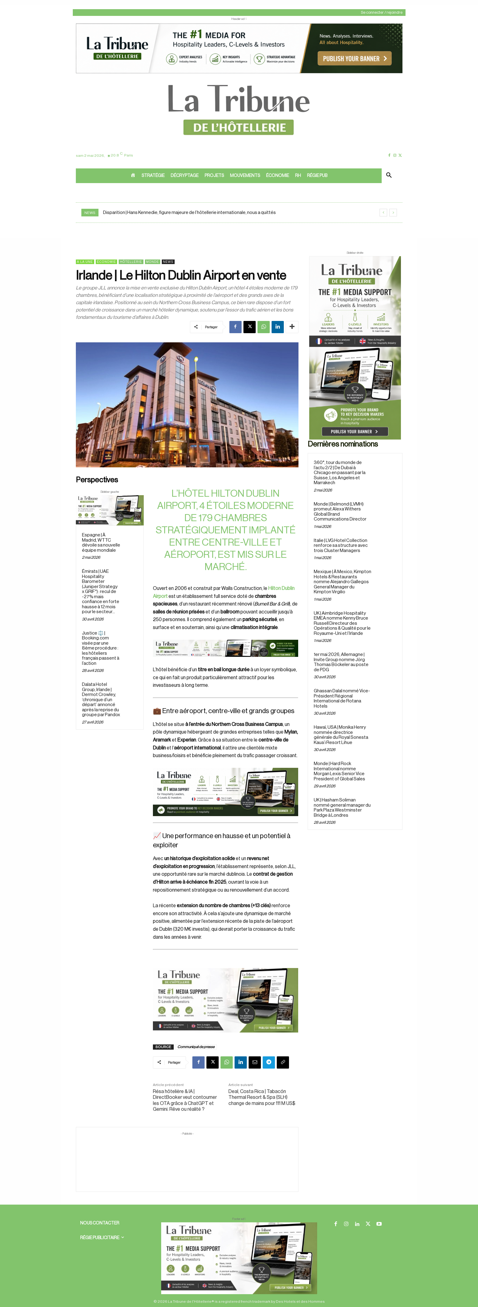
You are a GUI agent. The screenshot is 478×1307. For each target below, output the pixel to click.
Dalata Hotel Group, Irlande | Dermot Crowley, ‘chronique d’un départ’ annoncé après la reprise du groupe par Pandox (101, 699)
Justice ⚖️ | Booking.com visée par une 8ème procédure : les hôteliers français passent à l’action (100, 648)
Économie (106, 262)
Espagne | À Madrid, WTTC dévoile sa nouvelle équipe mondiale (101, 543)
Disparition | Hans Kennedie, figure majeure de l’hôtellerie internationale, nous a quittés (189, 212)
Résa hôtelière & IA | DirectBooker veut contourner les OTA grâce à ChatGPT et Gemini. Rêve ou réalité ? (185, 1100)
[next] (393, 212)
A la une (85, 262)
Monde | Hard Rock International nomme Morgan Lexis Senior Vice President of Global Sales (339, 771)
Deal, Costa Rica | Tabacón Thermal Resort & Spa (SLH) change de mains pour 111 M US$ (261, 1097)
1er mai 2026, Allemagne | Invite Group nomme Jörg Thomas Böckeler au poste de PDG (341, 662)
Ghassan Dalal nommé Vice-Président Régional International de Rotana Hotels (342, 699)
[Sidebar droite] (355, 348)
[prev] (383, 212)
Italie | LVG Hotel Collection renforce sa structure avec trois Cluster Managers (341, 545)
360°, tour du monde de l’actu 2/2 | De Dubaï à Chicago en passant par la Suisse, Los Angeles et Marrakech (339, 472)
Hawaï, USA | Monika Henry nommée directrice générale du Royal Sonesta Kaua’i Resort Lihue (341, 735)
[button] (389, 175)
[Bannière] (225, 661)
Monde (152, 262)
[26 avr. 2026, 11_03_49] (225, 792)
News (168, 262)
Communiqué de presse (195, 1047)
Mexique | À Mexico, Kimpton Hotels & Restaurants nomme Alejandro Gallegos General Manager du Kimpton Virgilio (342, 581)
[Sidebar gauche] (110, 510)
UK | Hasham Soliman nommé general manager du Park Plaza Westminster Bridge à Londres (342, 808)
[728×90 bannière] (239, 1258)
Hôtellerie (131, 262)
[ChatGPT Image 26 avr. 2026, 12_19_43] (239, 73)
